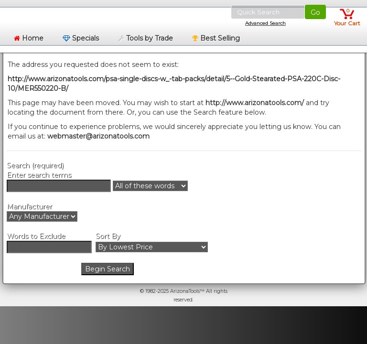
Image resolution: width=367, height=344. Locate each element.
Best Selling (216, 38)
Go (315, 12)
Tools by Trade (145, 38)
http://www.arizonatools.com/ (254, 102)
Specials (81, 38)
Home (28, 38)
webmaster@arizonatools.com (98, 136)
